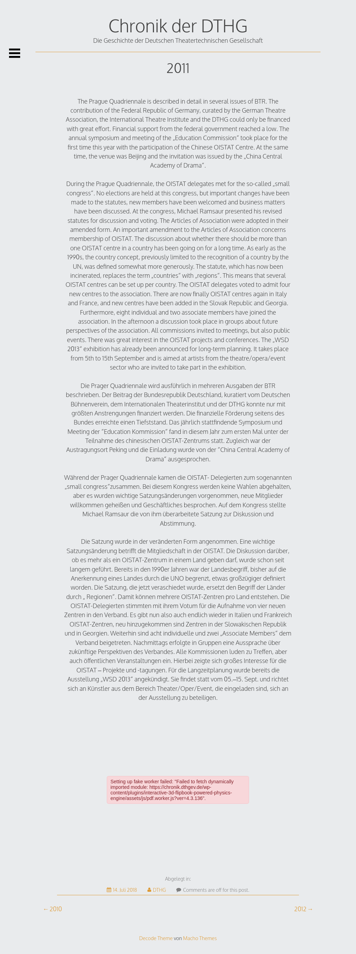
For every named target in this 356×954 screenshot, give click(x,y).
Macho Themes (200, 938)
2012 (300, 909)
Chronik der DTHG (178, 25)
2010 (55, 909)
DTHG (156, 890)
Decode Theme (155, 938)
